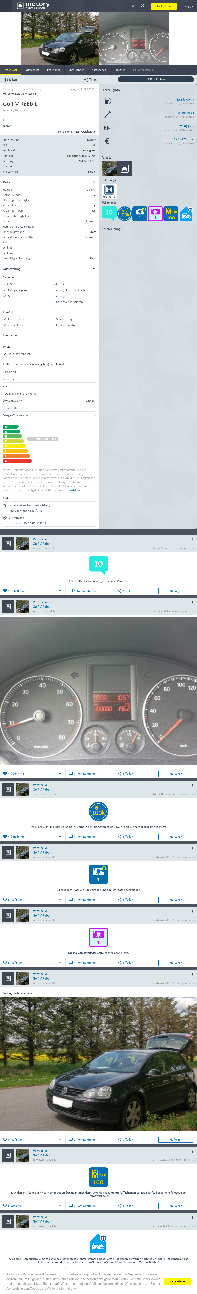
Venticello (40, 539)
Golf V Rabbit (42, 543)
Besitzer (120, 69)
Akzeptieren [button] (178, 1281)
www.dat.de (72, 490)
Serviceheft (32, 69)
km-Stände (53, 69)
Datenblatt (10, 69)
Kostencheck (99, 69)
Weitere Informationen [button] (62, 1288)
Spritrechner (76, 69)
